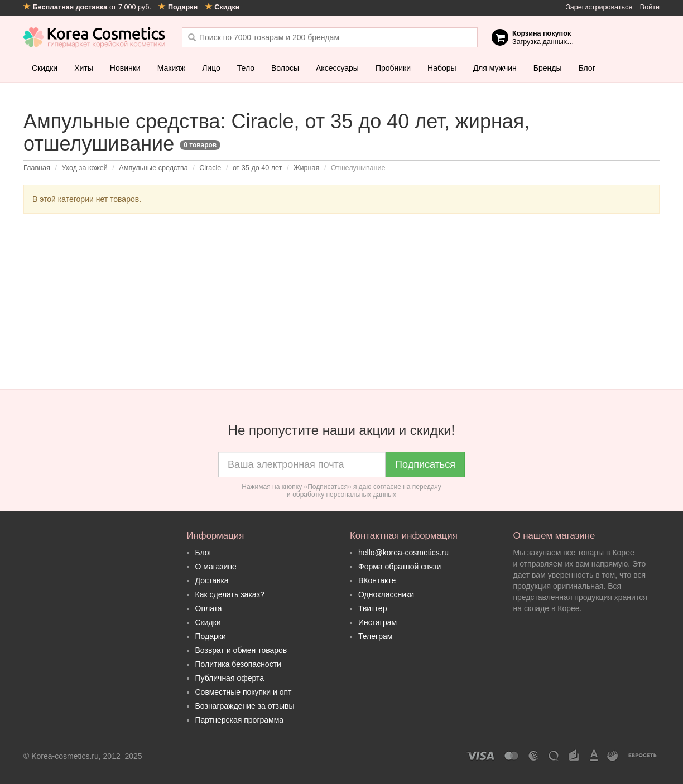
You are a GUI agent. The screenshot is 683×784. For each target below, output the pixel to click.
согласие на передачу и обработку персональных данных (364, 491)
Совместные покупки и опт (243, 692)
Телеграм (375, 636)
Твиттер (372, 608)
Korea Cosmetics (94, 37)
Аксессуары (337, 68)
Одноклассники (386, 594)
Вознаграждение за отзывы (245, 705)
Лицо (211, 68)
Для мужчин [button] (495, 68)
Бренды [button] (547, 68)
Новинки (125, 68)
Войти (650, 7)
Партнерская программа (239, 719)
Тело (245, 68)
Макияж (171, 68)
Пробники (393, 68)
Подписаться (425, 464)
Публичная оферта (229, 678)
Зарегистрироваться (599, 7)
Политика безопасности (238, 664)
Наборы (441, 68)
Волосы (285, 68)
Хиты (83, 68)
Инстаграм (377, 622)
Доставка (212, 580)
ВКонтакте (377, 580)
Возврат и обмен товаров (241, 650)
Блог (586, 68)
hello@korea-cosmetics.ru (403, 552)
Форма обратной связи (399, 566)
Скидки (44, 68)
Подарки (210, 636)
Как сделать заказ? (229, 594)
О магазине (216, 566)
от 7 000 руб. (88, 7)
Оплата (208, 608)
